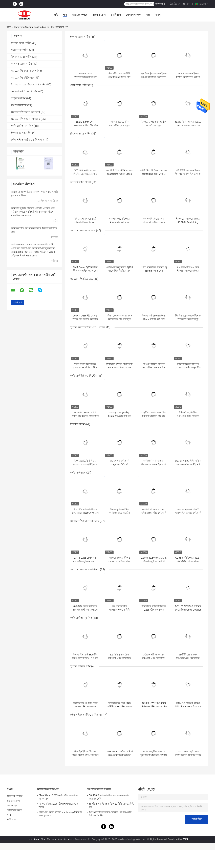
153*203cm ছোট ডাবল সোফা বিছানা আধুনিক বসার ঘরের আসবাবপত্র (188, 755)
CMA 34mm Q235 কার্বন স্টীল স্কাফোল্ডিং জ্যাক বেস (58, 797)
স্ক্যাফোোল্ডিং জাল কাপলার (25, 119)
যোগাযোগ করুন (133, 14)
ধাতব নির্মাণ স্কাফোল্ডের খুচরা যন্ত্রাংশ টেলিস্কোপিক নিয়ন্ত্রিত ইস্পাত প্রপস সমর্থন (85, 367)
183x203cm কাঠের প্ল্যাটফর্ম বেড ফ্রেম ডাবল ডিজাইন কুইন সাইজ (119, 755)
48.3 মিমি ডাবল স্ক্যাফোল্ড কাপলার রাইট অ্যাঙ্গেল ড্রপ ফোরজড (85, 610)
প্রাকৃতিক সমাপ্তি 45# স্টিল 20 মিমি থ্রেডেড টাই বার (111, 805)
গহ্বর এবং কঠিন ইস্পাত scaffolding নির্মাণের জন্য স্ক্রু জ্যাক (60, 814)
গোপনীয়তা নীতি (37, 839)
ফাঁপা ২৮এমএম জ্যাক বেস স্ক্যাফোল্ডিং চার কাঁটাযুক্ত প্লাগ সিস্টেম (119, 319)
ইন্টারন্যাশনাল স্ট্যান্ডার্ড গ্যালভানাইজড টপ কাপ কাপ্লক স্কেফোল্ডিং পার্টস (85, 222)
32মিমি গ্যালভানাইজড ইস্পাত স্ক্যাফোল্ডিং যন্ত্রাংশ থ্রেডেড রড (188, 77)
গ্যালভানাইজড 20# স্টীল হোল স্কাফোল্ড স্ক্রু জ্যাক (59, 805)
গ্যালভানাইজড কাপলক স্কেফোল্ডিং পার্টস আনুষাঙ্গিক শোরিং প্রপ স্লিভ (188, 367)
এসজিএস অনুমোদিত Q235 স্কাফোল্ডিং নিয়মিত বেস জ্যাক (119, 271)
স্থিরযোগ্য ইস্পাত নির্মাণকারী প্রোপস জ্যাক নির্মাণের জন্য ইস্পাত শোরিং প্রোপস (119, 367)
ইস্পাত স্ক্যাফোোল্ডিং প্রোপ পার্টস (28, 84)
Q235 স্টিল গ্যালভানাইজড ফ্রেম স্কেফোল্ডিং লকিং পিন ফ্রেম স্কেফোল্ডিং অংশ (188, 125)
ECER (185, 839)
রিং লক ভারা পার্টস (21, 57)
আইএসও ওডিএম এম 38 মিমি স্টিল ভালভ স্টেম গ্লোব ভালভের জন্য (188, 706)
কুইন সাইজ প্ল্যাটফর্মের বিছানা (27, 139)
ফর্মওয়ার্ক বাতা (19, 105)
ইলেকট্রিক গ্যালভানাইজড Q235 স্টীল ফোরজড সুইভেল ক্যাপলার (154, 610)
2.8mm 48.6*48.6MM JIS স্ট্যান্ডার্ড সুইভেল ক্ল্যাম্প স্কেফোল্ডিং (154, 561)
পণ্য (65, 14)
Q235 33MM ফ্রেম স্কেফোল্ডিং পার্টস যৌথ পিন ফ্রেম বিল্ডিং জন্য (85, 125)
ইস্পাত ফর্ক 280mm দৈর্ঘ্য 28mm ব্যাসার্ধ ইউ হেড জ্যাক (154, 319)
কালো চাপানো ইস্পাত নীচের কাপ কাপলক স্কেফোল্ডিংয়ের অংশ (119, 222)
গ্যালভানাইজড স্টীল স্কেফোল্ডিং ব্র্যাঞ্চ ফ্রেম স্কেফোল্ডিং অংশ (119, 125)
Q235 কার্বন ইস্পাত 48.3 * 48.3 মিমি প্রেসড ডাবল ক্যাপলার (188, 561)
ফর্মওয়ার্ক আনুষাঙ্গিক (22, 125)
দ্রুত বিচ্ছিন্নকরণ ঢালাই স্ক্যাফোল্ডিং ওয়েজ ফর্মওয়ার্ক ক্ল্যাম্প (188, 513)
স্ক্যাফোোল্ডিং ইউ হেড (22, 77)
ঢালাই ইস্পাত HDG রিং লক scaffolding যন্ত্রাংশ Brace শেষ (119, 174)
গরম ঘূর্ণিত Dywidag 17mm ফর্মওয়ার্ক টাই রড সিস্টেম (119, 416)
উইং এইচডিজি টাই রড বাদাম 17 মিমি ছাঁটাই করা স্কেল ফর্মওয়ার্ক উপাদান (85, 464)
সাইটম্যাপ (11, 819)
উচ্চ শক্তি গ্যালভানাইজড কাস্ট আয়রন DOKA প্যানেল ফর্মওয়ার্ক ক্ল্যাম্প (85, 513)
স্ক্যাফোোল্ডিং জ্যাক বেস (23, 70)
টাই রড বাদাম (18, 98)
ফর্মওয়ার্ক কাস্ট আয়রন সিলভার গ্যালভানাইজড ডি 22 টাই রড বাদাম (153, 464)
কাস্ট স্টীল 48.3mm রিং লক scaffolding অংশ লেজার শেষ (153, 174)
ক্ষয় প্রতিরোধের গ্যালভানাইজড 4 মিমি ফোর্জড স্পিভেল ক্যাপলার (119, 610)
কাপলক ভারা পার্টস (21, 63)
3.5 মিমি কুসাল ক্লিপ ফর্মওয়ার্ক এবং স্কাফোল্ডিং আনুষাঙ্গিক (119, 658)
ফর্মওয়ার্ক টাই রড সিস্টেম (24, 91)
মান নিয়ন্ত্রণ (116, 14)
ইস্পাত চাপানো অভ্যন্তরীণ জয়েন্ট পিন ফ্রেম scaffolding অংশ (153, 125)
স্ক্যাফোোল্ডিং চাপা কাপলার (25, 112)
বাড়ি (56, 14)
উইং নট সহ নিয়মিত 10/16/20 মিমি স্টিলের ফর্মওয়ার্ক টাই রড (188, 416)
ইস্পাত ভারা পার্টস (21, 43)
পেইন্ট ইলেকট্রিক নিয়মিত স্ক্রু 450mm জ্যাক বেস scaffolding (153, 271)
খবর (148, 14)
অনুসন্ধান (159, 4)
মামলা (158, 14)
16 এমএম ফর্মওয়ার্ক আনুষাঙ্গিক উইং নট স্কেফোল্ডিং (119, 464)
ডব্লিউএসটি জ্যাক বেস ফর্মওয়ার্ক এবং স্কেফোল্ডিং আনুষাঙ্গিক (154, 658)
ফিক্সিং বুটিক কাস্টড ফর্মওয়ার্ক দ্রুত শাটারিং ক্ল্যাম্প (119, 513)
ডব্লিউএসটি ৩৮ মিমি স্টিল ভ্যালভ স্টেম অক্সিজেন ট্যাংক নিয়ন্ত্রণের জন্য (85, 706)
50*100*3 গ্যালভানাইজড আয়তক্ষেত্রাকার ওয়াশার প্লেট (109, 797)
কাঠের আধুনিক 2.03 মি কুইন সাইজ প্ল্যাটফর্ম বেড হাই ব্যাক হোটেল (153, 755)
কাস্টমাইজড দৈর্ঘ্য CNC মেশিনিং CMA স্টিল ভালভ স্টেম (119, 706)
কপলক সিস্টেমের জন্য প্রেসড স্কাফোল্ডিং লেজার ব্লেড (153, 222)
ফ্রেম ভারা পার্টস (19, 50)
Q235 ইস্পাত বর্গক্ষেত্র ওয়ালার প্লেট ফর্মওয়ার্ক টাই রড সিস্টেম (110, 814)
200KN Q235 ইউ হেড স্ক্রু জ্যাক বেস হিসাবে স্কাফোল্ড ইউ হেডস (85, 319)
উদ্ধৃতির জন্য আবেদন (180, 4)
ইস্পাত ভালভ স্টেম (21, 132)
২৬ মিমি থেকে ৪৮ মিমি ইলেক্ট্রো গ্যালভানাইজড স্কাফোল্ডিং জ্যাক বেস (188, 271)
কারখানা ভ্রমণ (99, 14)
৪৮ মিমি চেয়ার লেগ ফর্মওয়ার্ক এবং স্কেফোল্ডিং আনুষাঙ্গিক (188, 658)
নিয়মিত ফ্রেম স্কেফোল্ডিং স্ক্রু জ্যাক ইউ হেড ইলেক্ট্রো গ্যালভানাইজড (188, 319)
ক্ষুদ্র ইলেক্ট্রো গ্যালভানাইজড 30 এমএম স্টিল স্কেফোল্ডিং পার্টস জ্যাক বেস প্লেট (153, 77)
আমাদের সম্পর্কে (80, 14)
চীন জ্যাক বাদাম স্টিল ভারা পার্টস (62, 839)
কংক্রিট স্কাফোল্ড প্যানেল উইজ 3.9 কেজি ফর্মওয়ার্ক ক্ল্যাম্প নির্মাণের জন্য (153, 513)
